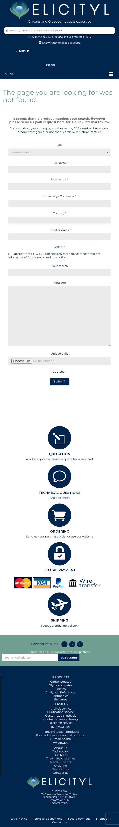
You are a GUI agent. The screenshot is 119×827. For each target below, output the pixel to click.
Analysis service (60, 708)
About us (60, 748)
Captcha (60, 371)
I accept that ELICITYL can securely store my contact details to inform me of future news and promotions (54, 255)
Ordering (60, 765)
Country (59, 213)
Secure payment (79, 818)
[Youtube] (80, 644)
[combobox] (60, 30)
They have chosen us (60, 758)
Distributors (60, 769)
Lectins (61, 689)
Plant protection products (60, 731)
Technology (60, 751)
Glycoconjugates (60, 685)
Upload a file (59, 353)
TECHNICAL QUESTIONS (59, 493)
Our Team (60, 755)
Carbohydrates (60, 681)
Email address (60, 230)
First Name (59, 162)
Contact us (60, 772)
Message (59, 282)
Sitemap (101, 818)
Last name (59, 179)
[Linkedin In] (64, 644)
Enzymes (60, 699)
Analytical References (60, 692)
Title (59, 145)
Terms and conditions (47, 818)
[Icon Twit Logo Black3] (72, 644)
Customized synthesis (60, 715)
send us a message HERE (76, 36)
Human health (60, 739)
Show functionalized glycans (59, 42)
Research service (60, 723)
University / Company (59, 196)
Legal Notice (18, 818)
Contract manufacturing (60, 719)
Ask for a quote (36, 459)
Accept (59, 247)
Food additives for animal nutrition (60, 735)
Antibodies (60, 696)
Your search (59, 266)
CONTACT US (59, 803)
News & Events (60, 762)
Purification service (60, 712)
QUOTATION (59, 454)
